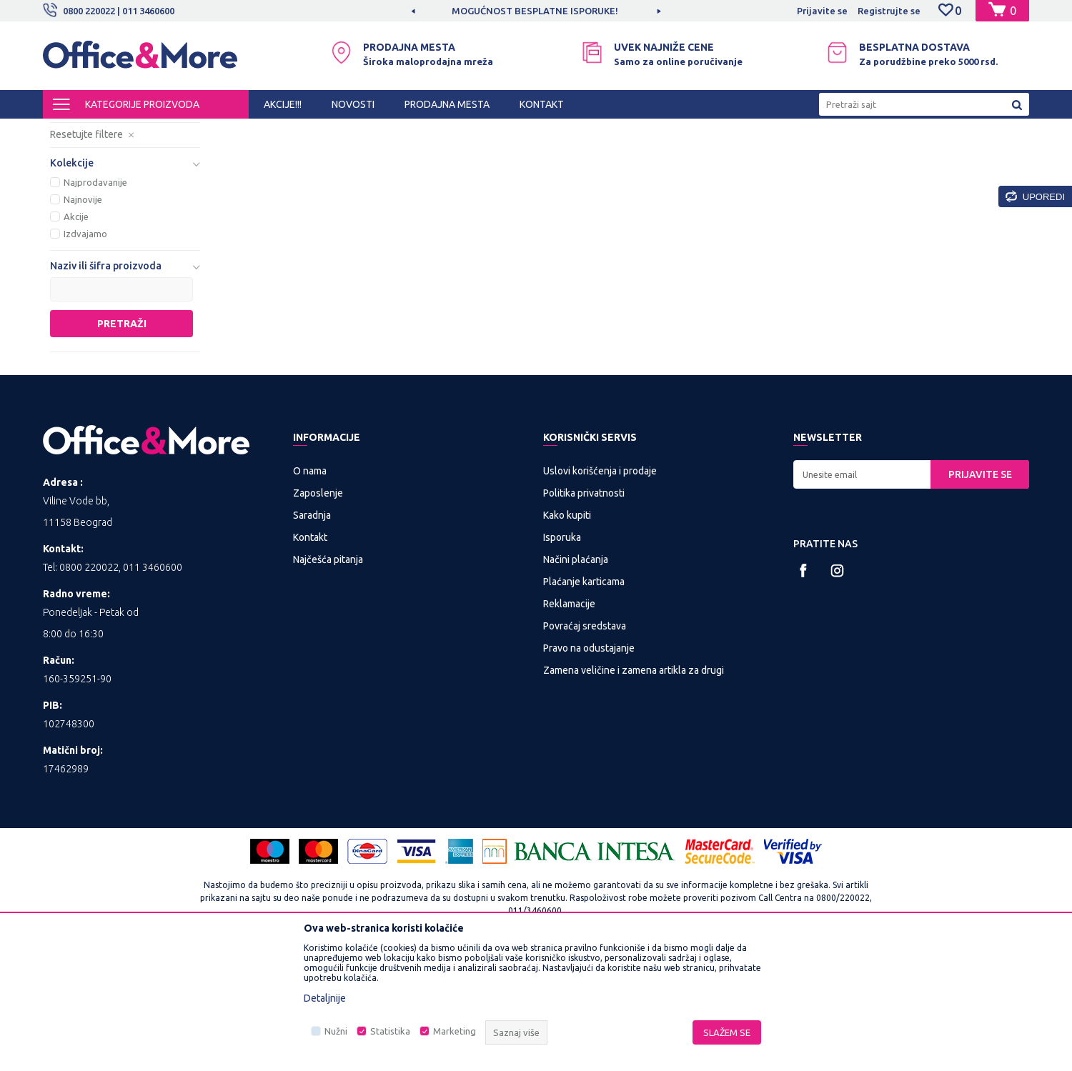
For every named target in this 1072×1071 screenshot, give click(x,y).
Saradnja (312, 633)
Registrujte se (889, 11)
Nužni (335, 1031)
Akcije (76, 335)
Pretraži (122, 442)
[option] (536, 10)
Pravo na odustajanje (589, 766)
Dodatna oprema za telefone (99, 212)
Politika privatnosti (584, 611)
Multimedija (230, 131)
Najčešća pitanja (328, 678)
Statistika (390, 1031)
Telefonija (286, 131)
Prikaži (861, 156)
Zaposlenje (318, 611)
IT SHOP (177, 131)
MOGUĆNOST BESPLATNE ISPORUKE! (535, 11)
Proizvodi (128, 131)
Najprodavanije (95, 301)
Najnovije (83, 318)
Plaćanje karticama (584, 700)
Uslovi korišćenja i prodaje (600, 589)
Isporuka (562, 656)
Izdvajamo (85, 352)
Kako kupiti (567, 633)
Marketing (454, 1031)
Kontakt (310, 656)
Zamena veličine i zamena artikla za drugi (633, 788)
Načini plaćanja (575, 678)
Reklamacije (569, 722)
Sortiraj (717, 156)
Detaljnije (325, 998)
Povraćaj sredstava (584, 744)
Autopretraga (644, 156)
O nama (310, 589)
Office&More (70, 131)
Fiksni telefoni (94, 187)
